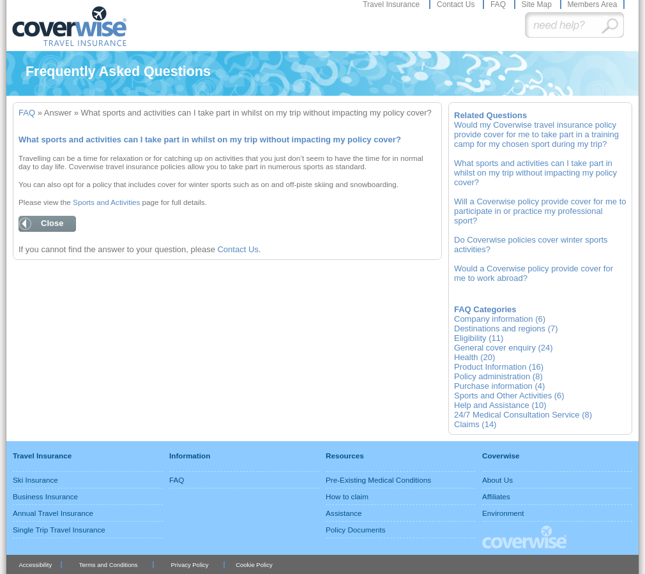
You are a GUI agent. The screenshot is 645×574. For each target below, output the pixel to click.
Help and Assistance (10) (500, 405)
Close (52, 223)
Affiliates (496, 496)
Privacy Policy (190, 564)
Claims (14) (475, 424)
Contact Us (457, 4)
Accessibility (35, 564)
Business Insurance (45, 496)
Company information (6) (499, 319)
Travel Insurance (392, 4)
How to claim (347, 496)
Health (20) (474, 357)
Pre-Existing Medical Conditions (378, 480)
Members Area (592, 4)
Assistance (344, 513)
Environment (503, 513)
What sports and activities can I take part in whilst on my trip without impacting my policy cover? (535, 172)
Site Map (537, 4)
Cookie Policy (254, 564)
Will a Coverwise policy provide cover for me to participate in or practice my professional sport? (540, 211)
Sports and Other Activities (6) (509, 395)
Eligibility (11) (478, 338)
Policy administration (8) (498, 376)
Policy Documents (356, 529)
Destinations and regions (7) (506, 328)
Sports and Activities (106, 202)
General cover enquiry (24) (503, 347)
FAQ (499, 4)
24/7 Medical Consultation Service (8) (523, 414)
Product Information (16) (498, 367)
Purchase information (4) (499, 386)
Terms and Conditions (108, 564)
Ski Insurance (35, 480)
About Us (497, 480)
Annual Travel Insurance (53, 513)
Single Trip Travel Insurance (59, 529)
